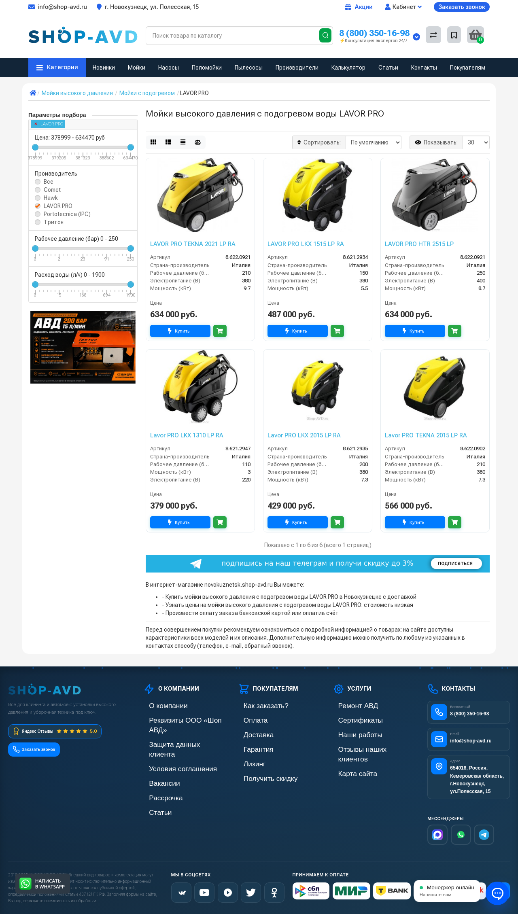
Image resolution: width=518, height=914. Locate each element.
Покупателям (467, 67)
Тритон (54, 222)
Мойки (136, 67)
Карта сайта (348, 760)
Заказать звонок (461, 6)
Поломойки (207, 67)
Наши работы (350, 733)
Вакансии (156, 760)
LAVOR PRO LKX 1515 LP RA (305, 244)
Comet (52, 190)
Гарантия (250, 747)
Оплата (247, 719)
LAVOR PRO (49, 124)
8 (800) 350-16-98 (374, 33)
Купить (180, 331)
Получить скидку (259, 774)
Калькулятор (348, 67)
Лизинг (247, 760)
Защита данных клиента (174, 733)
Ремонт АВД (348, 705)
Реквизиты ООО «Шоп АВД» (180, 719)
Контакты (424, 67)
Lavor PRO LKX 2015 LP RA (304, 435)
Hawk (51, 198)
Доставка (250, 733)
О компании (159, 705)
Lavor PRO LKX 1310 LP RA (186, 435)
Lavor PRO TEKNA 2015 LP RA (426, 435)
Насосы (168, 67)
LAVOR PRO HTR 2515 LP (419, 244)
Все (48, 181)
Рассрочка (157, 774)
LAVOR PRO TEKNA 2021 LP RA (193, 244)
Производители (297, 67)
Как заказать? (255, 705)
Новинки (104, 67)
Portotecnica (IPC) (67, 214)
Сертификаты (350, 719)
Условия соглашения (170, 747)
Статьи (388, 67)
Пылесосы (249, 67)
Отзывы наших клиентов (364, 747)
